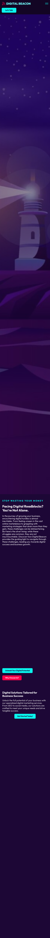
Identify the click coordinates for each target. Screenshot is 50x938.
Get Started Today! (25, 716)
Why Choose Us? (12, 678)
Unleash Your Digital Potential (17, 670)
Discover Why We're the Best (17, 486)
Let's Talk (9, 10)
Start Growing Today (13, 479)
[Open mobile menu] (46, 3)
